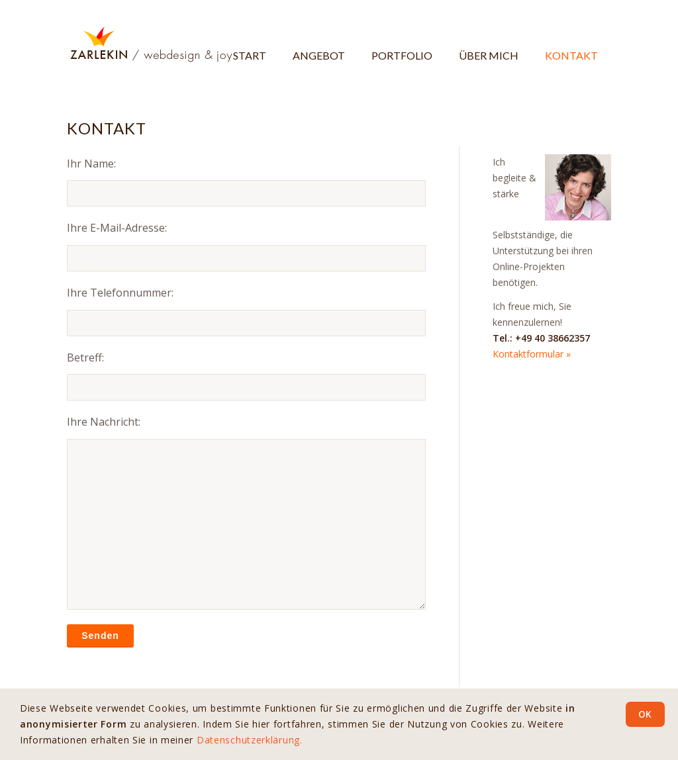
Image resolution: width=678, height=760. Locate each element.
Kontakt (106, 128)
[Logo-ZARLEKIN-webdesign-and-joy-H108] (149, 44)
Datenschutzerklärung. (250, 740)
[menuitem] (249, 44)
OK (645, 714)
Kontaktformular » (532, 354)
